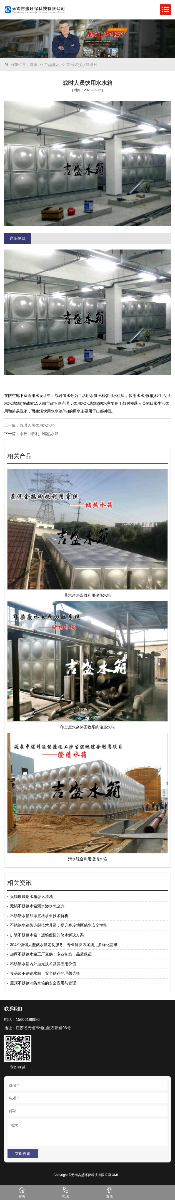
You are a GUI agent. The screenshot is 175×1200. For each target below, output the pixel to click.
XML (115, 1175)
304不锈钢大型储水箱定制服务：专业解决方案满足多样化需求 (64, 944)
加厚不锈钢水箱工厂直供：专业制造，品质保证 (51, 954)
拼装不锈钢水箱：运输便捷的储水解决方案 (47, 935)
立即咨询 (23, 1153)
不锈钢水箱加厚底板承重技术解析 (39, 915)
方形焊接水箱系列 (82, 64)
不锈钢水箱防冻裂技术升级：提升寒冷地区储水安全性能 (58, 925)
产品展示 (52, 64)
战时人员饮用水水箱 (37, 425)
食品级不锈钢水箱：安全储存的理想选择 (45, 973)
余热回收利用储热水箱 (39, 433)
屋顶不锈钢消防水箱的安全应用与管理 (43, 983)
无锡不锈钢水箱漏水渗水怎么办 (37, 906)
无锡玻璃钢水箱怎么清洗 (31, 896)
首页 (34, 64)
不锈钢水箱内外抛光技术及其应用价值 (43, 964)
